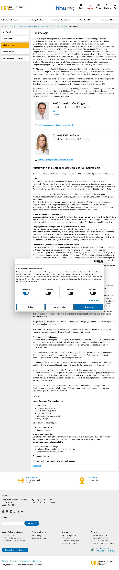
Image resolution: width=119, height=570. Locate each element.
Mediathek (30, 477)
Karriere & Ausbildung (61, 20)
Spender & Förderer (100, 541)
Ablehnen (30, 307)
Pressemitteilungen (100, 538)
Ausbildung (67, 538)
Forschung (37, 536)
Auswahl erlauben (59, 307)
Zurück (8, 32)
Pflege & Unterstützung (13, 538)
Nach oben (37, 466)
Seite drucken (36, 561)
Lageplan (91, 477)
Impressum (14, 561)
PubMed (56, 114)
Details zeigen (94, 300)
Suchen (31, 523)
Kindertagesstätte (70, 543)
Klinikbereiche (8, 52)
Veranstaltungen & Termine (14, 541)
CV (54, 111)
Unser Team (7, 39)
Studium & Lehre (39, 538)
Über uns (94, 532)
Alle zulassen (88, 307)
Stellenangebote (69, 536)
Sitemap (5, 561)
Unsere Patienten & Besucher (13, 532)
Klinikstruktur (8, 45)
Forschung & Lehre (35, 20)
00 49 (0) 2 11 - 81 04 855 (44, 502)
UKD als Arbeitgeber (71, 541)
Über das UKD (84, 20)
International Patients (109, 20)
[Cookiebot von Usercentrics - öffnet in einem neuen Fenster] (94, 261)
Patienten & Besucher (9, 20)
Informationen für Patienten (14, 58)
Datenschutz (24, 561)
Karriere (65, 532)
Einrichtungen (9, 536)
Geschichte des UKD (100, 536)
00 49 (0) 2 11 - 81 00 (43, 500)
